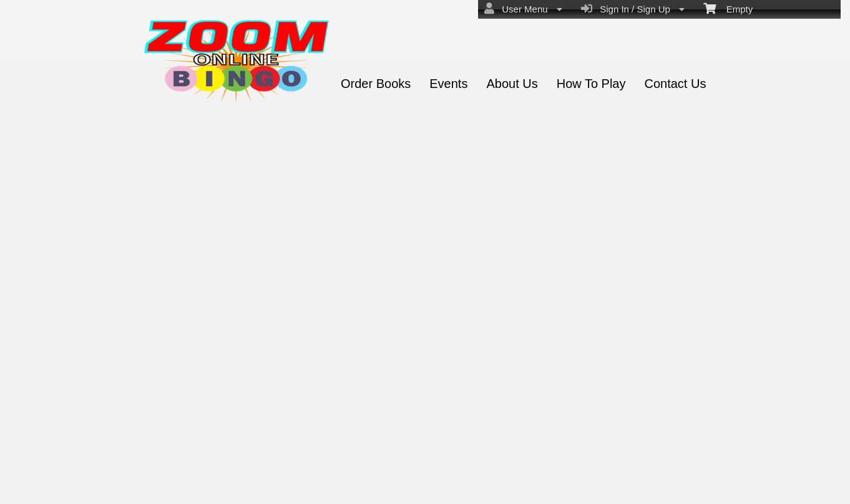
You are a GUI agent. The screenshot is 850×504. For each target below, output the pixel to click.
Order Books (376, 83)
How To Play (591, 83)
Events (448, 83)
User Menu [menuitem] (523, 9)
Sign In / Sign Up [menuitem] (633, 9)
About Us (511, 83)
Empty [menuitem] (728, 8)
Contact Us (675, 83)
